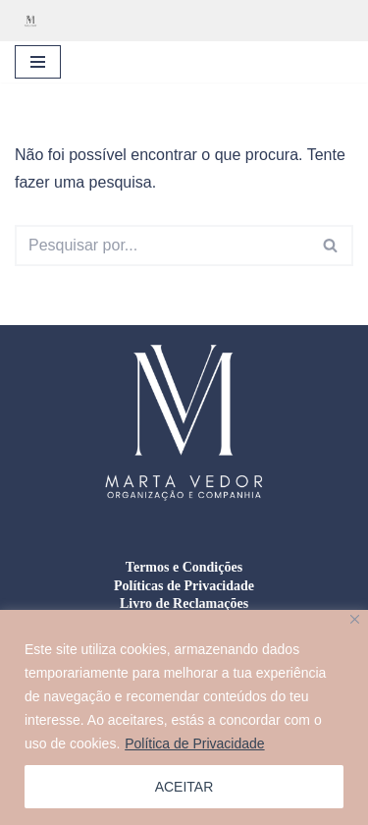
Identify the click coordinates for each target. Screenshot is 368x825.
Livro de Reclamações (184, 603)
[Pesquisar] (162, 245)
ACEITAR (184, 787)
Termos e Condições (184, 567)
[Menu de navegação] (38, 62)
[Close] (354, 619)
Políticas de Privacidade (184, 585)
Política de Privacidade (194, 743)
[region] (184, 717)
